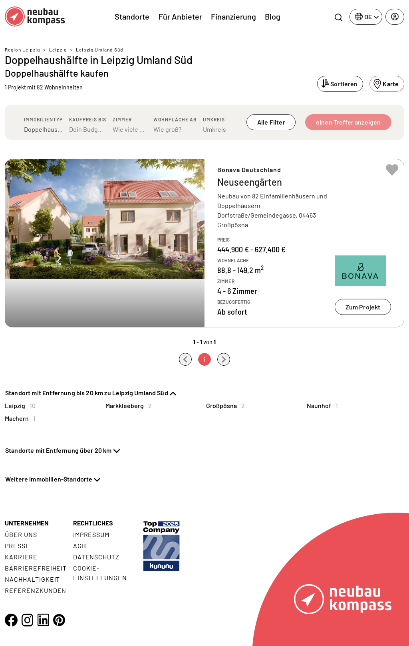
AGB (79, 545)
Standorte (132, 16)
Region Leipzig (22, 49)
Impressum (91, 534)
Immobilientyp (43, 119)
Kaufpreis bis (87, 119)
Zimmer (122, 119)
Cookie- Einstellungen (100, 572)
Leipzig (58, 49)
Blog (272, 16)
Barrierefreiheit (36, 568)
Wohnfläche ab (175, 119)
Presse (17, 545)
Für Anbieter (180, 16)
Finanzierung (233, 16)
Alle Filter (271, 122)
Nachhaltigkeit (32, 579)
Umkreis (214, 119)
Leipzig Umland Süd (99, 49)
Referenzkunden (35, 590)
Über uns (21, 534)
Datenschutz (96, 557)
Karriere (21, 557)
